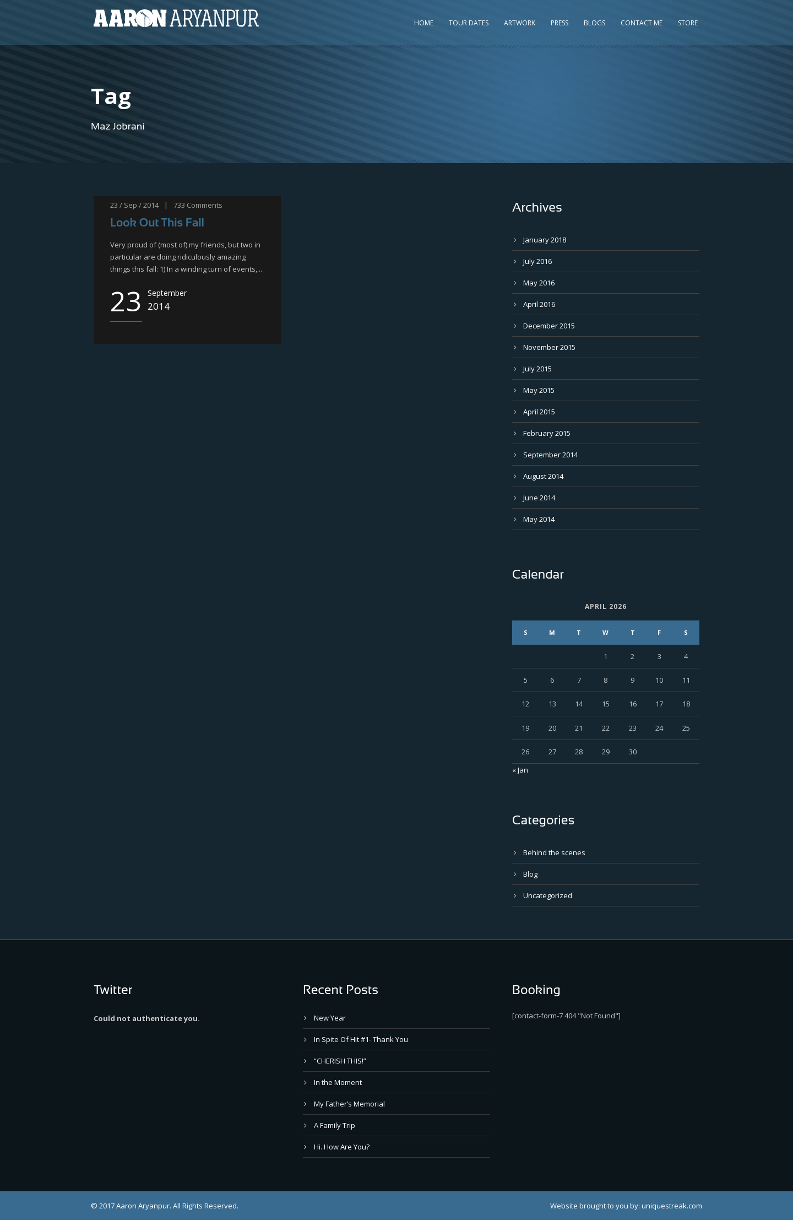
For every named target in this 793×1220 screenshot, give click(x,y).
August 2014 (543, 476)
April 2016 (539, 304)
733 (179, 205)
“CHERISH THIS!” (340, 1061)
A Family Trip (334, 1125)
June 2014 (539, 498)
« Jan (520, 770)
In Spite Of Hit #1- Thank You (361, 1039)
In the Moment (338, 1082)
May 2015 (539, 390)
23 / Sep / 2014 (134, 205)
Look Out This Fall (157, 222)
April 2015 (539, 412)
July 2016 (537, 261)
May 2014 (539, 519)
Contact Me (641, 23)
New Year (330, 1018)
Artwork (519, 23)
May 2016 (539, 283)
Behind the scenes (554, 852)
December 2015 (549, 326)
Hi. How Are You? (342, 1147)
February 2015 (547, 433)
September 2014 (550, 455)
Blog (530, 874)
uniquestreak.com (672, 1206)
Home (423, 23)
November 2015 (549, 347)
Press (559, 23)
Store (688, 23)
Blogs (594, 23)
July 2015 (537, 369)
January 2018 (544, 240)
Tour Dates (468, 23)
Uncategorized (547, 895)
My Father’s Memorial (349, 1104)
